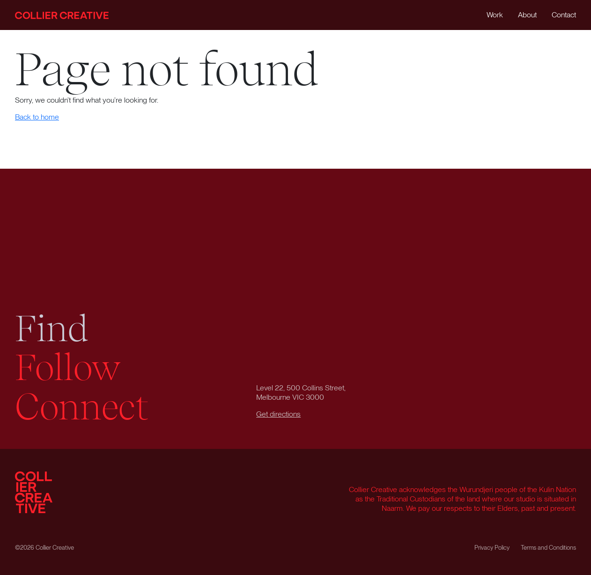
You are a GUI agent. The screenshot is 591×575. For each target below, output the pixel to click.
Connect (81, 407)
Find (52, 328)
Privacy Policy (492, 547)
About (527, 14)
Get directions (278, 414)
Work (495, 14)
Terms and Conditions (548, 547)
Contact (564, 14)
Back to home (37, 116)
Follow (68, 367)
